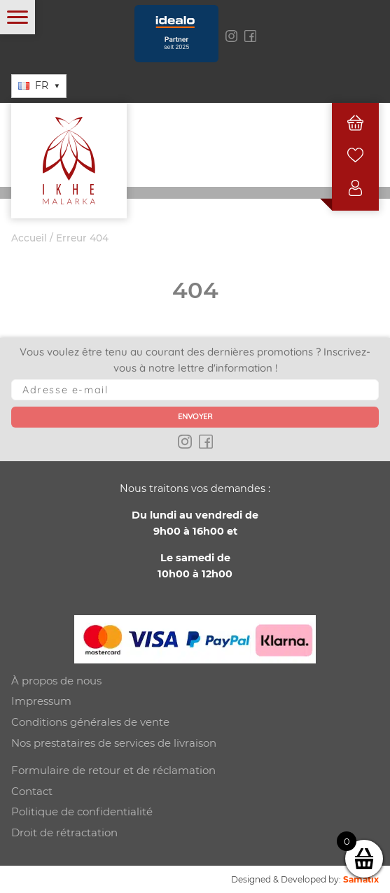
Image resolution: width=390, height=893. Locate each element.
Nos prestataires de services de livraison (113, 743)
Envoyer (195, 416)
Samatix (361, 879)
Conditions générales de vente (90, 722)
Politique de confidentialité (82, 811)
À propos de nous (56, 680)
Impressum (41, 701)
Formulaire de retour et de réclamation (113, 770)
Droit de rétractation (64, 832)
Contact (32, 791)
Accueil (29, 238)
